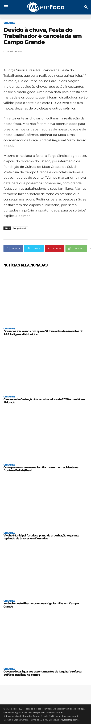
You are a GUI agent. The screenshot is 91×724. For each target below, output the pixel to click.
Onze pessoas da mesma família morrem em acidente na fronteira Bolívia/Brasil (40, 469)
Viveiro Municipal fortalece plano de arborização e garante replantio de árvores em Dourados (41, 537)
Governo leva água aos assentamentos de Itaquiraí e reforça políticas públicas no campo (42, 673)
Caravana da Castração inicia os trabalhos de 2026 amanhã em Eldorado (44, 401)
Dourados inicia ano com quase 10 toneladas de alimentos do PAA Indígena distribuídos (43, 333)
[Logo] (45, 7)
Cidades (9, 23)
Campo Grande (20, 228)
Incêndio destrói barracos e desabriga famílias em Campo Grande (41, 605)
